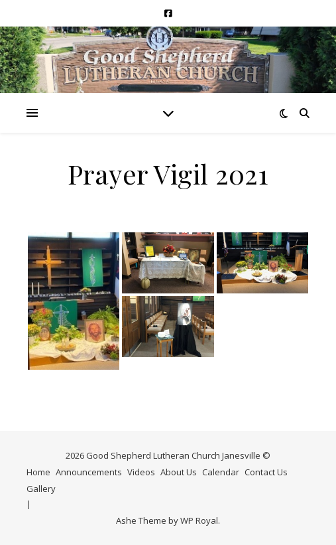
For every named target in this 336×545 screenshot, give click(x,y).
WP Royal (199, 520)
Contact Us (266, 472)
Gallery (41, 489)
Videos (141, 472)
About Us (178, 472)
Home (38, 472)
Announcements (89, 472)
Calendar (220, 472)
